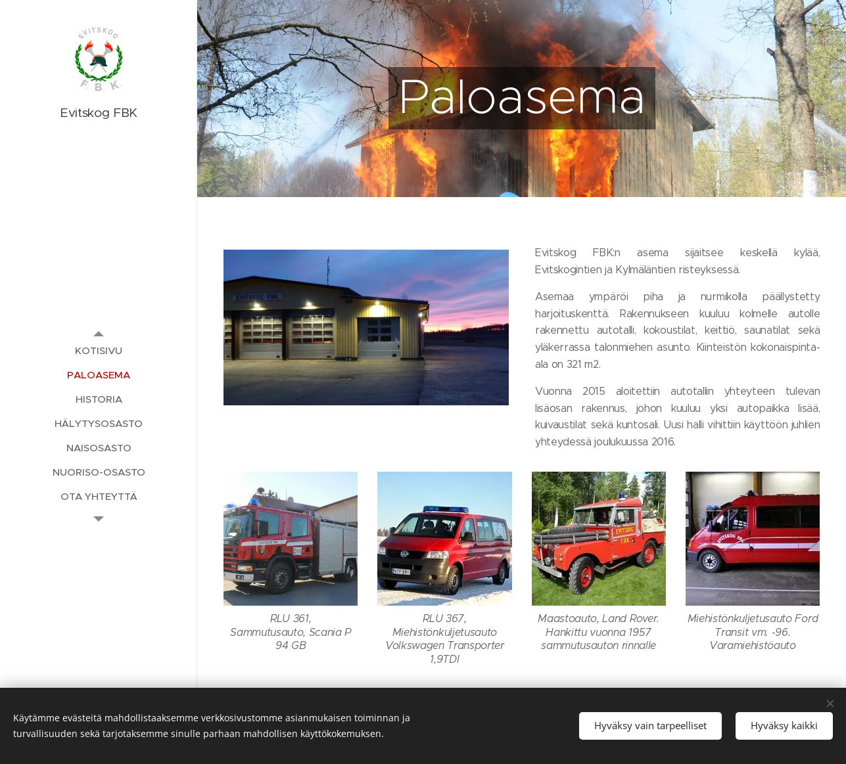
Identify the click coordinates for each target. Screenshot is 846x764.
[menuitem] (98, 350)
